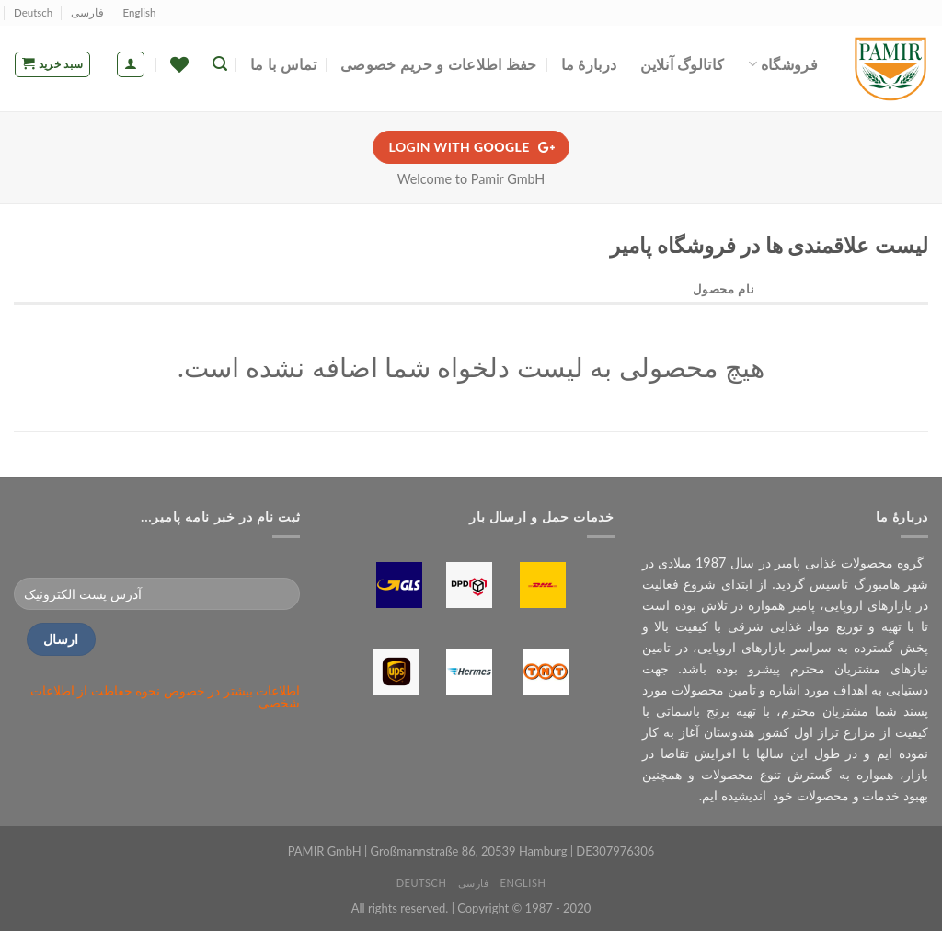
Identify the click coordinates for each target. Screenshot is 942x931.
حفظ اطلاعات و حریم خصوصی (438, 64)
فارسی (87, 12)
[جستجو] (220, 64)
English (139, 12)
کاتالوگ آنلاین (682, 64)
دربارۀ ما (589, 64)
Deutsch (33, 12)
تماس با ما (283, 64)
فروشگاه (783, 64)
